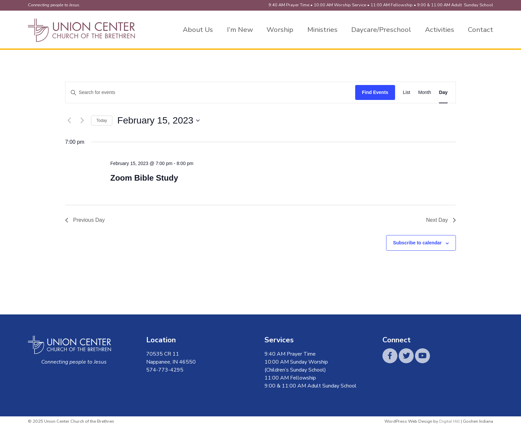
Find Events (375, 92)
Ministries (322, 29)
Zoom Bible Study (144, 177)
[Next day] (82, 121)
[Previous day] (69, 121)
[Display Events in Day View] (443, 92)
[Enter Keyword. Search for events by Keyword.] (210, 92)
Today (101, 120)
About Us (198, 29)
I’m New (240, 29)
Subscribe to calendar (417, 242)
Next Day (441, 220)
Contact (480, 29)
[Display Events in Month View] (424, 92)
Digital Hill (449, 421)
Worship (279, 29)
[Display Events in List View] (406, 92)
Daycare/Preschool (381, 29)
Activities (439, 29)
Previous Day (85, 220)
